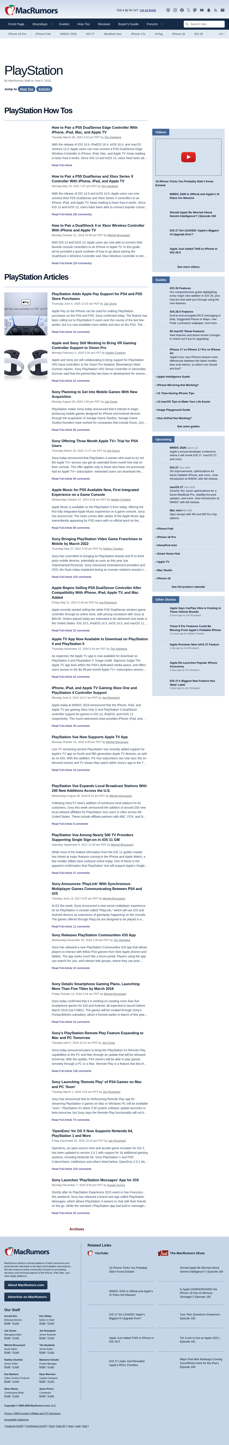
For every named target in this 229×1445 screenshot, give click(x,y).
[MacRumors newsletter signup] (222, 10)
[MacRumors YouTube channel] (202, 10)
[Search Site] (204, 24)
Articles (44, 89)
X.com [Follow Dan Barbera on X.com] (16, 1381)
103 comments (82, 576)
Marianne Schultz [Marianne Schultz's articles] (49, 1359)
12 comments (81, 926)
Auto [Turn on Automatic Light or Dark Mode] (71, 1426)
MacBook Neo (113, 34)
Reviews (104, 24)
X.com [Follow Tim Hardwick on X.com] (50, 1352)
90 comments (81, 527)
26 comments (81, 1213)
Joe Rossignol (108, 602)
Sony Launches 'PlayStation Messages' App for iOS (96, 1180)
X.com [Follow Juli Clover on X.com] (16, 1337)
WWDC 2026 (68, 34)
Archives (76, 1229)
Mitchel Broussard (118, 235)
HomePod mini (167, 545)
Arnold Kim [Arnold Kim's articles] (10, 1316)
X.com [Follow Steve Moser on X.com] (16, 1395)
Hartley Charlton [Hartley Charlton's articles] (13, 1359)
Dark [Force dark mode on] (84, 1426)
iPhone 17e (138, 34)
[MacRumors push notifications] (209, 10)
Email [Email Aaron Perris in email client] (42, 1395)
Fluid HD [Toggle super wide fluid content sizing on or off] (60, 1426)
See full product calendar (188, 586)
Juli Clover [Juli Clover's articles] (10, 1330)
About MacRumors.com (26, 1285)
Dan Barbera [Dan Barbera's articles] (11, 1374)
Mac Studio (164, 570)
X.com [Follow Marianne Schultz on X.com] (50, 1366)
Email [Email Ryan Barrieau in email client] (42, 1381)
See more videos (188, 266)
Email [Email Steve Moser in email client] (7, 1395)
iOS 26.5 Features (181, 311)
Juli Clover (110, 303)
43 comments (81, 1021)
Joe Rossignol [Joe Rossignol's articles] (47, 1330)
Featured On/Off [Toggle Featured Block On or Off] (14, 1426)
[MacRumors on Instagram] (175, 10)
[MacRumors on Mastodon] (195, 10)
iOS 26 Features (180, 288)
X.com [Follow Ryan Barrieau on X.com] (50, 1381)
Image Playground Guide (173, 409)
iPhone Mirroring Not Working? (178, 385)
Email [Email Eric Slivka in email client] (42, 1322)
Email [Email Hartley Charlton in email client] (7, 1366)
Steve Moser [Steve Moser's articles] (11, 1388)
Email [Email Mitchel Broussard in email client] (7, 1352)
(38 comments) (82, 214)
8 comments (80, 823)
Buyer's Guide (128, 24)
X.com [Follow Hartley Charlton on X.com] (16, 1366)
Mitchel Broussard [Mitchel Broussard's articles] (14, 1345)
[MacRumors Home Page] (31, 10)
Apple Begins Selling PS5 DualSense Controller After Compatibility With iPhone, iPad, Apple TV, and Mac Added (98, 592)
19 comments (81, 770)
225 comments (82, 1169)
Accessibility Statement (16, 1419)
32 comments (81, 630)
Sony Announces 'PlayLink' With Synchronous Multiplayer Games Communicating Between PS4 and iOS (98, 888)
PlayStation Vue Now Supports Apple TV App (91, 737)
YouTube (101, 1252)
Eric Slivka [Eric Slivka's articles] (45, 1316)
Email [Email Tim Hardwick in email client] (42, 1352)
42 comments (81, 380)
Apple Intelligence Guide (173, 376)
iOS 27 (90, 34)
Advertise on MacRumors (27, 1296)
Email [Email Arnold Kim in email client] (7, 1322)
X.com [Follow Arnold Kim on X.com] (16, 1322)
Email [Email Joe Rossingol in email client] (42, 1337)
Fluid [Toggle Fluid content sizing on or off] (51, 1426)
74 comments (81, 1119)
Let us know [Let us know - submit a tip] (148, 10)
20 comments (81, 331)
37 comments (81, 872)
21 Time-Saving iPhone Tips (175, 393)
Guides (64, 24)
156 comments (82, 1071)
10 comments (81, 968)
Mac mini (176, 510)
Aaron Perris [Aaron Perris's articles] (46, 1388)
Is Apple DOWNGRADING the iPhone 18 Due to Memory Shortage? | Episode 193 (198, 1292)
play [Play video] (188, 157)
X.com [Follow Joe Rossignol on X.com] (50, 1337)
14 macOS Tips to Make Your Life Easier (183, 401)
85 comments (81, 429)
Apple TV (163, 561)
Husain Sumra (116, 1185)
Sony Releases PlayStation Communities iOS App (95, 935)
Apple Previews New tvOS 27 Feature (194, 644)
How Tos (83, 24)
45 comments (81, 478)
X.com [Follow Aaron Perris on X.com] (50, 1395)
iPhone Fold (43, 34)
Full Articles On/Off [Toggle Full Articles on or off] (36, 1426)
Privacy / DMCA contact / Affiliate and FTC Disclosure (32, 1413)
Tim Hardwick (112, 137)
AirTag (159, 34)
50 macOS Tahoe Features (187, 331)
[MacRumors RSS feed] (215, 10)
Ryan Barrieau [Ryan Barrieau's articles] (47, 1374)
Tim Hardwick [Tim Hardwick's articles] (47, 1345)
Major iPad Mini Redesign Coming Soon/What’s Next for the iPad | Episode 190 (201, 1362)
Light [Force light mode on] (77, 1426)
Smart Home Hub (168, 553)
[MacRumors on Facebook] (182, 10)
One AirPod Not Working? (174, 418)
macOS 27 (176, 487)
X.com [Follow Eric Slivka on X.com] (50, 1322)
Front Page (16, 24)
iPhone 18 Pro (17, 34)
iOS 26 (198, 34)
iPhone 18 (178, 34)
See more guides (188, 426)
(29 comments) (82, 263)
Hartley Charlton (115, 352)
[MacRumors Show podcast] (168, 10)
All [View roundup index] (222, 34)
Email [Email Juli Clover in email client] (7, 1337)
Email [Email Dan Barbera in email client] (7, 1381)
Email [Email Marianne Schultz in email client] (42, 1366)
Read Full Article (62, 165)
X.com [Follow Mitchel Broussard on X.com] (16, 1352)
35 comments (81, 725)
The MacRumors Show (187, 1252)
